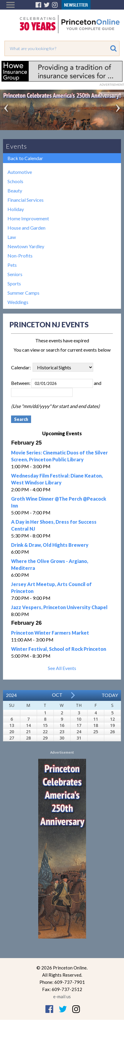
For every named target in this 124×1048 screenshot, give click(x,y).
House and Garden (26, 228)
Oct (57, 695)
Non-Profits (20, 255)
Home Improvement (28, 218)
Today (110, 695)
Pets (12, 265)
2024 (11, 695)
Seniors (14, 274)
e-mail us (62, 996)
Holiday (15, 209)
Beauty (14, 190)
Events (16, 146)
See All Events (62, 668)
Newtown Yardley (25, 246)
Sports (14, 283)
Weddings (17, 302)
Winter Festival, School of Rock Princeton (58, 649)
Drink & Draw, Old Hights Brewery (49, 545)
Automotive (19, 172)
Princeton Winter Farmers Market (50, 633)
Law (11, 237)
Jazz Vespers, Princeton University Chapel (59, 607)
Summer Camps (23, 293)
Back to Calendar (25, 158)
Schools (15, 181)
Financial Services (25, 200)
